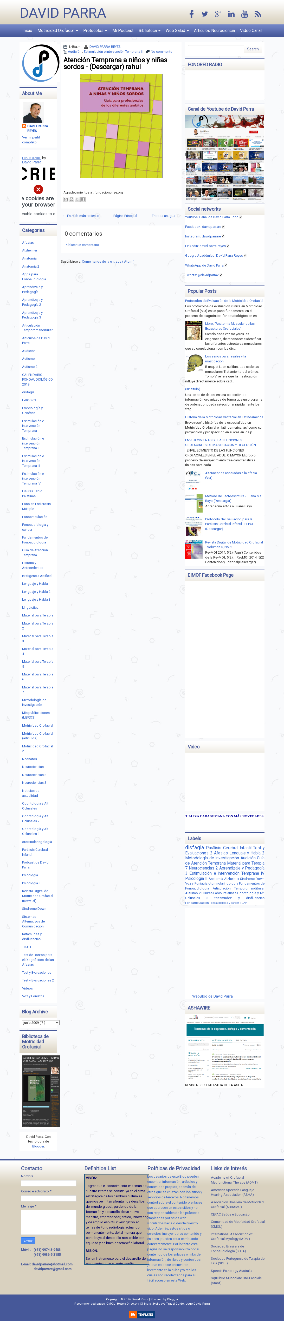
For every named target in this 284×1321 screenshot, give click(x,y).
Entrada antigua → (166, 216)
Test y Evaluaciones (36, 972)
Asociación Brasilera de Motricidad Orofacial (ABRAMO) (237, 1204)
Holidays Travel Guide (168, 1303)
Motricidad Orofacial (57, 30)
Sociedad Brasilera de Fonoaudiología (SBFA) (228, 1248)
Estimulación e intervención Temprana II (33, 443)
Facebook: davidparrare (203, 227)
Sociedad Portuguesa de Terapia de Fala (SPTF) (237, 1261)
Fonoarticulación (34, 517)
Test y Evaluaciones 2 (38, 980)
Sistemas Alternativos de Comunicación (33, 921)
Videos (27, 988)
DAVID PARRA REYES (105, 47)
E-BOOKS (29, 400)
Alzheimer (29, 250)
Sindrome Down (34, 909)
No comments (161, 52)
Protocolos (95, 30)
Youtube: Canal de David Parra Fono (211, 217)
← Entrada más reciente (80, 216)
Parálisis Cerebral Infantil (229, 848)
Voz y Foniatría (33, 996)
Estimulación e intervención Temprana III (113, 52)
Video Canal (251, 30)
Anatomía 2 (30, 266)
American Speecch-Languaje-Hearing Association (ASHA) (233, 1192)
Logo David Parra (198, 1303)
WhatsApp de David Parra (204, 265)
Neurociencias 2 (34, 775)
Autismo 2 (29, 367)
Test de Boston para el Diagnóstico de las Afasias (38, 959)
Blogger (38, 1146)
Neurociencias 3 (34, 783)
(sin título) (192, 389)
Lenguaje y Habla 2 (36, 592)
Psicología (30, 875)
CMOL (111, 1303)
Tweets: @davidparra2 (202, 275)
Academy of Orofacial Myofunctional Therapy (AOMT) (234, 1180)
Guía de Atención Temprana (224, 861)
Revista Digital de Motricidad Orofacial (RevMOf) (37, 895)
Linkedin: (205, 246)
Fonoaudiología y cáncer (225, 903)
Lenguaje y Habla (35, 584)
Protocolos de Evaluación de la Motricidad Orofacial (224, 301)
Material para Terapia (37, 615)
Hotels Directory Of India (134, 1303)
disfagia (28, 392)
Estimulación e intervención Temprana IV (33, 478)
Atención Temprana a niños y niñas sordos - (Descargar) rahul (115, 63)
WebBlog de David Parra (212, 996)
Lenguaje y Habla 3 (36, 599)
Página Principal (125, 216)
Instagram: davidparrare (203, 236)
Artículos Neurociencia (214, 30)
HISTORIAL (31, 158)
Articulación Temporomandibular (238, 888)
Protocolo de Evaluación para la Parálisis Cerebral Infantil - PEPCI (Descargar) (229, 524)
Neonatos (29, 759)
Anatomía (29, 258)
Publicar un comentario (82, 245)
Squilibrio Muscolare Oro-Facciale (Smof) (236, 1280)
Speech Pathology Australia (231, 1271)
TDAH (26, 947)
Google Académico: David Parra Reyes (214, 255)
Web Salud (177, 30)
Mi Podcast (122, 30)
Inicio (27, 30)
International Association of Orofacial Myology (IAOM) (232, 1236)
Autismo (28, 359)
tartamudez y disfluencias (239, 898)
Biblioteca (149, 30)
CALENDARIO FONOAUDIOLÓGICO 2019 (37, 379)
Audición (75, 52)
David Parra (63, 13)
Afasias (28, 242)
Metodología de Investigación (212, 858)
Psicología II (31, 883)
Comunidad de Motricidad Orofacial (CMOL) (238, 1224)
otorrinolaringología (37, 842)
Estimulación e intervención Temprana (33, 426)
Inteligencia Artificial (37, 576)
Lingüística (30, 607)
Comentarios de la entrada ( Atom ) (108, 261)
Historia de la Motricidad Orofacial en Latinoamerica (224, 417)
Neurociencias (33, 767)
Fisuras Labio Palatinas (219, 893)
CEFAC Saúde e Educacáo (230, 1214)
